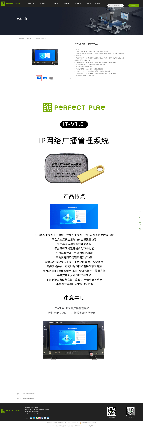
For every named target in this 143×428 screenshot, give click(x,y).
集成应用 (29, 38)
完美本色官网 (21, 38)
